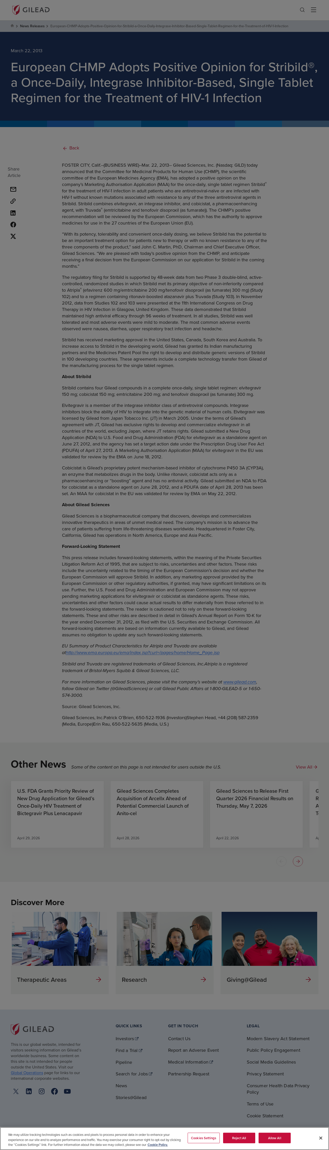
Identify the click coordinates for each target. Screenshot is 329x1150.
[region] (164, 1138)
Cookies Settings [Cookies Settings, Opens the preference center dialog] (203, 1137)
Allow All (274, 1137)
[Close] (320, 1138)
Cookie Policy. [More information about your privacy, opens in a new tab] (158, 1144)
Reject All (239, 1137)
